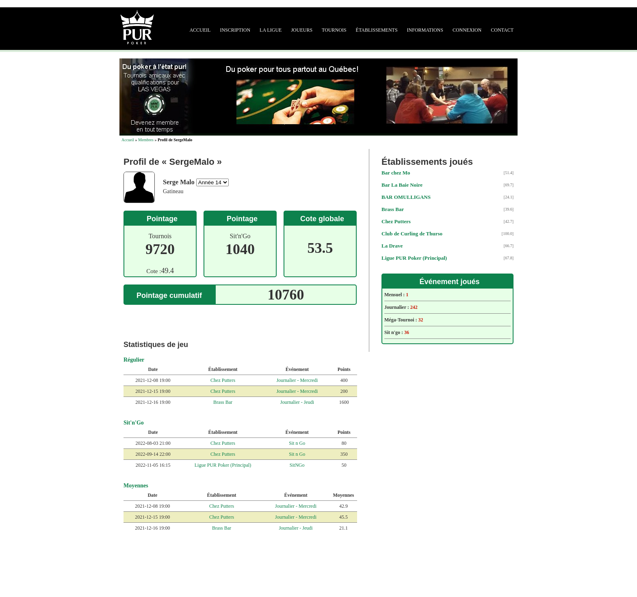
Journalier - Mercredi (297, 380)
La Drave (392, 246)
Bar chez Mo (395, 173)
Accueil (199, 30)
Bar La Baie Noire (401, 185)
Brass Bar (222, 402)
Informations (425, 30)
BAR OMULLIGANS (406, 197)
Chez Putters (222, 380)
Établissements (377, 30)
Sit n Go (297, 443)
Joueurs (301, 30)
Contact (502, 30)
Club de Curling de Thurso (411, 234)
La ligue (271, 30)
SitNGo (297, 465)
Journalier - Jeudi (297, 402)
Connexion (467, 30)
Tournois (334, 30)
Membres (146, 140)
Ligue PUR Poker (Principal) (223, 465)
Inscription (235, 30)
